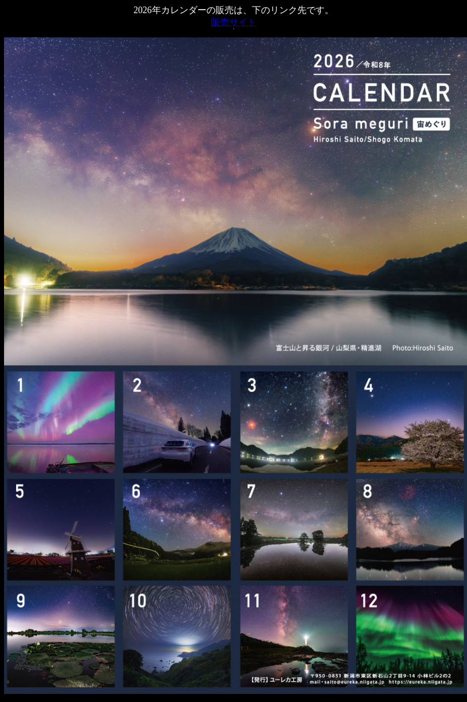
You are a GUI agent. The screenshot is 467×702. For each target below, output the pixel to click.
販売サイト (233, 22)
